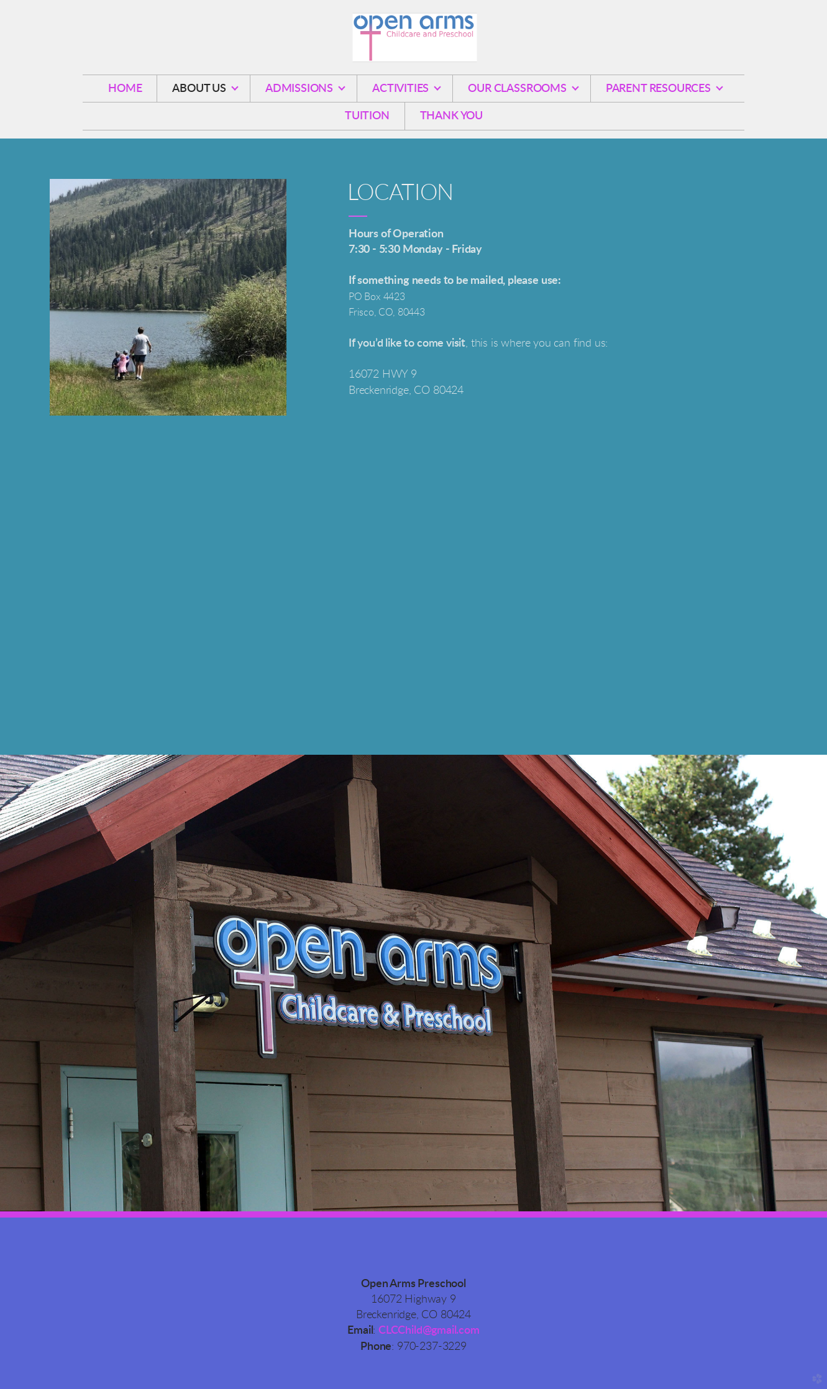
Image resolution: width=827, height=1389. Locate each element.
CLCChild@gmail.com (429, 1330)
